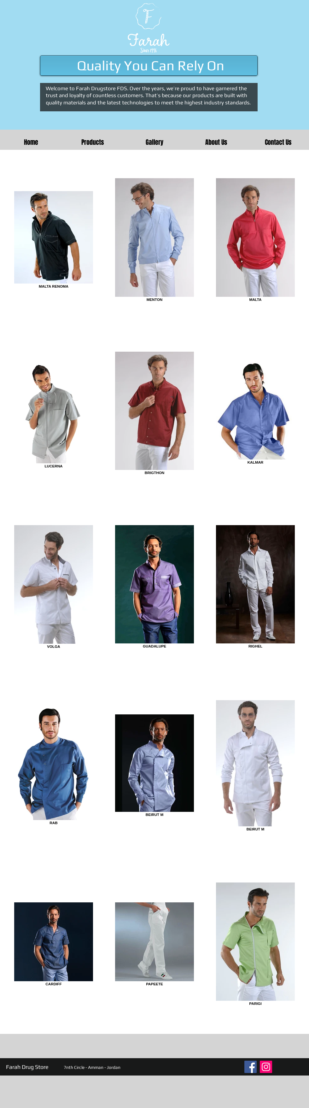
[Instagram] (266, 1067)
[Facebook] (250, 1067)
